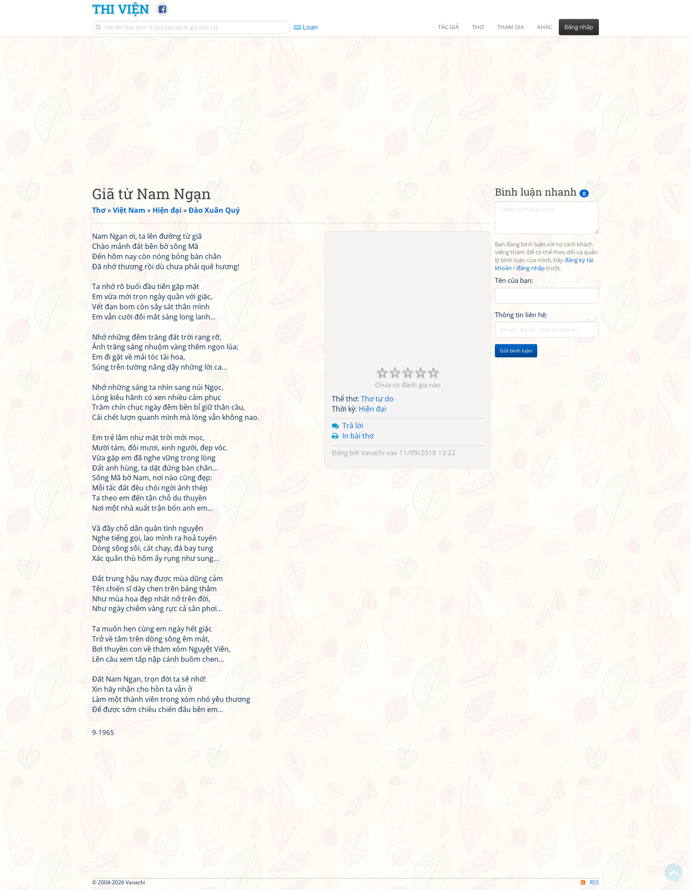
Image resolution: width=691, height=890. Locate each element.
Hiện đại (372, 409)
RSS (590, 882)
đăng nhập (530, 268)
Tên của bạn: (514, 280)
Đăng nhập (579, 27)
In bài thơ (358, 436)
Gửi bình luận (516, 350)
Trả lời (352, 425)
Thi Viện (120, 8)
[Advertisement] (345, 103)
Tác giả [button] (448, 27)
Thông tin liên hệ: (521, 314)
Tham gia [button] (510, 27)
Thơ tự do (377, 399)
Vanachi (373, 452)
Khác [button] (544, 27)
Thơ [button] (478, 27)
